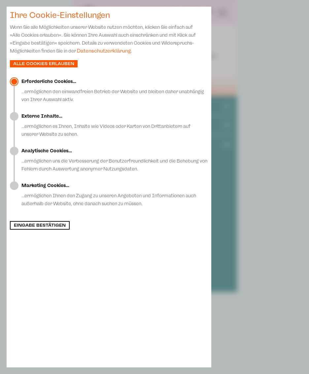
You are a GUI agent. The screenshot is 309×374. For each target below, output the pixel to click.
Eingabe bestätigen (40, 225)
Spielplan (154, 12)
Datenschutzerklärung (104, 51)
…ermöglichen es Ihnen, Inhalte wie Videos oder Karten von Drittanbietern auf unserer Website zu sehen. (114, 125)
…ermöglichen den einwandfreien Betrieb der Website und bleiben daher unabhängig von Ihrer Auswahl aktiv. (114, 90)
